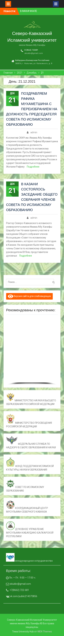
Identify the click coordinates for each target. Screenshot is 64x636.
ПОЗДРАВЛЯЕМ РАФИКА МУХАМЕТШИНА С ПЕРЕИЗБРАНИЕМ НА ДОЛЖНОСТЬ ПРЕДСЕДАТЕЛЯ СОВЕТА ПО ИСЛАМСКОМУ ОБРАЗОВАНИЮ (31, 109)
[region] (32, 351)
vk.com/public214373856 (23, 596)
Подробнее (33, 166)
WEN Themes (44, 631)
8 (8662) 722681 (31, 50)
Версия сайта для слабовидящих (29, 296)
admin (33, 132)
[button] (10, 350)
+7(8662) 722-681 (19, 590)
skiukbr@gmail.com (33, 53)
